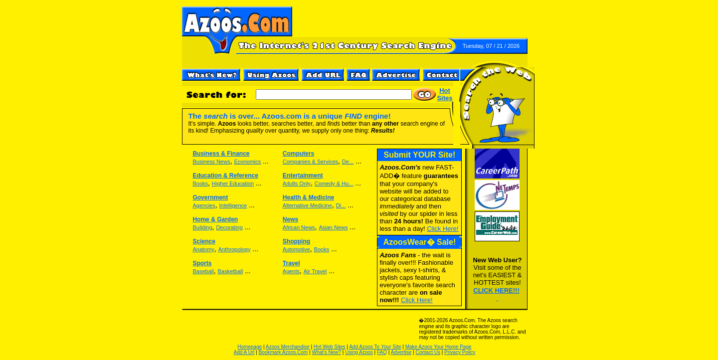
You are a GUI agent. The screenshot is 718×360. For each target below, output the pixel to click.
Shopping (296, 241)
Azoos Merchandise (288, 347)
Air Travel (315, 271)
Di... (341, 205)
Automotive (296, 249)
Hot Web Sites (330, 347)
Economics (247, 162)
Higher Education (233, 183)
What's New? (327, 352)
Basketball (230, 271)
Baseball (202, 271)
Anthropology (234, 249)
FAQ (382, 352)
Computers (298, 153)
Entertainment (303, 175)
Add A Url (244, 352)
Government (210, 197)
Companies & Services (310, 162)
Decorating (229, 227)
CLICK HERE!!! (496, 290)
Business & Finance (220, 153)
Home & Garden (215, 219)
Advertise (401, 352)
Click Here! (417, 300)
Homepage (249, 347)
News (290, 219)
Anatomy (203, 249)
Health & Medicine (308, 197)
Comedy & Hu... (334, 183)
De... (348, 162)
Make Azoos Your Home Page (438, 347)
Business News (211, 162)
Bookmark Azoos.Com (283, 352)
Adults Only (297, 183)
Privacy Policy (459, 352)
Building (202, 227)
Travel (291, 263)
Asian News (333, 227)
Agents (291, 271)
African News (299, 227)
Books (200, 183)
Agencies (203, 205)
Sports (201, 263)
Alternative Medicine (307, 205)
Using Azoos (359, 352)
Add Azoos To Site (375, 347)
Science (203, 241)
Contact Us (427, 352)
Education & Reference (225, 175)
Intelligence (233, 205)
